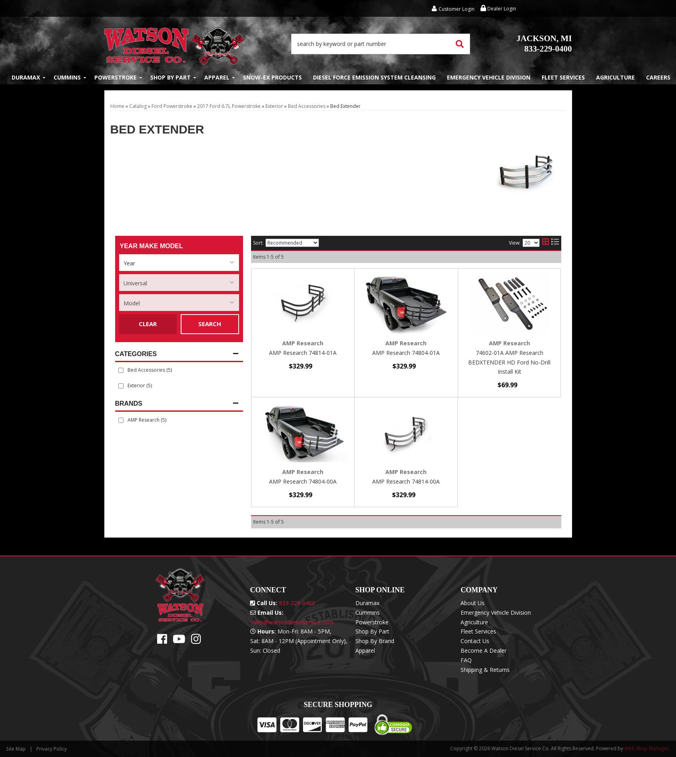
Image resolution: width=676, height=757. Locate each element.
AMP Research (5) (147, 419)
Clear (148, 324)
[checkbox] (121, 420)
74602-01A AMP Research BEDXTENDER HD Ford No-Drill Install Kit (509, 362)
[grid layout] (545, 243)
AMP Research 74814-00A (406, 481)
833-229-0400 (544, 44)
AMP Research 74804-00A (303, 481)
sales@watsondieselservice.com (291, 622)
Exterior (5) (140, 385)
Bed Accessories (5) (150, 370)
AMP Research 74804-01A (406, 353)
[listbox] (179, 262)
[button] (380, 44)
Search (209, 324)
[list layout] (555, 243)
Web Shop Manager (646, 748)
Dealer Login (498, 8)
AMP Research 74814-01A (303, 353)
